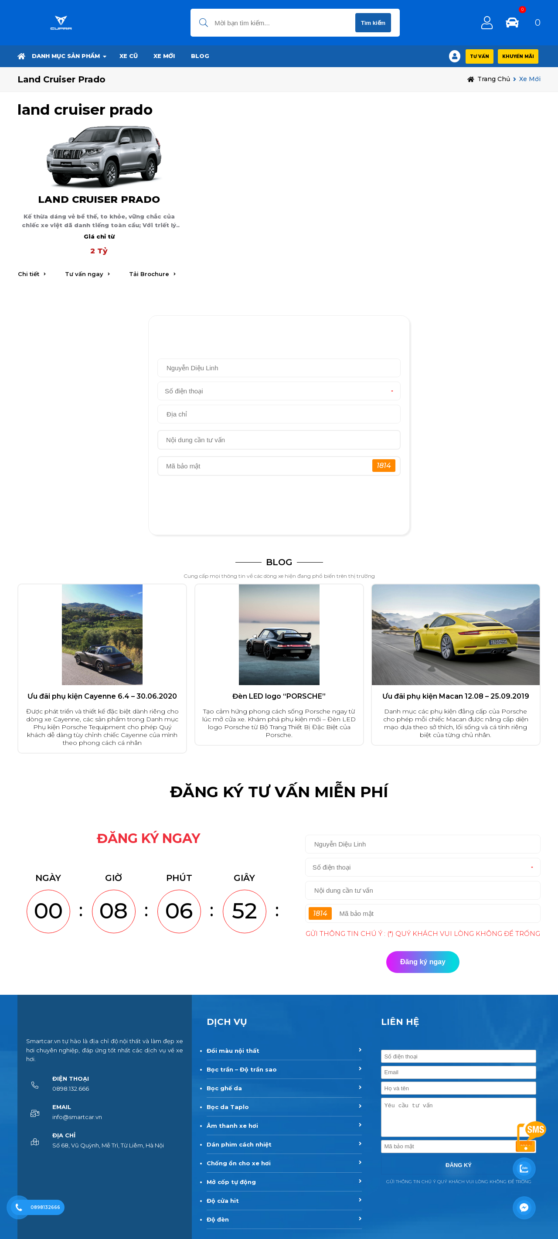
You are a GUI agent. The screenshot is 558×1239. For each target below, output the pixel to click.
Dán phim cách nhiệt (239, 1144)
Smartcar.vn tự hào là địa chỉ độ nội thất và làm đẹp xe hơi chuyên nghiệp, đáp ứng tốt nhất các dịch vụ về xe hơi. (104, 1050)
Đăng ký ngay (279, 515)
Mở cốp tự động (231, 1181)
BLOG (200, 55)
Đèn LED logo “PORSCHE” (279, 696)
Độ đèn (218, 1219)
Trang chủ (493, 79)
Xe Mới (164, 55)
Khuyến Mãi (518, 56)
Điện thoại (70, 1078)
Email (61, 1106)
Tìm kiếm (373, 23)
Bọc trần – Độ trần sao (242, 1069)
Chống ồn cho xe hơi (239, 1163)
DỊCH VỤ (227, 1022)
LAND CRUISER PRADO (99, 199)
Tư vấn (479, 56)
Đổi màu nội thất (233, 1050)
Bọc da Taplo (228, 1106)
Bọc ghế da (224, 1088)
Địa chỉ (63, 1135)
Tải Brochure (149, 273)
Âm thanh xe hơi (232, 1125)
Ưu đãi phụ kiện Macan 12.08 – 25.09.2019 (455, 696)
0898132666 (45, 1207)
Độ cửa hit (223, 1200)
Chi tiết (28, 273)
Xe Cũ (128, 55)
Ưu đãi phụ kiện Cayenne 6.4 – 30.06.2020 (102, 696)
